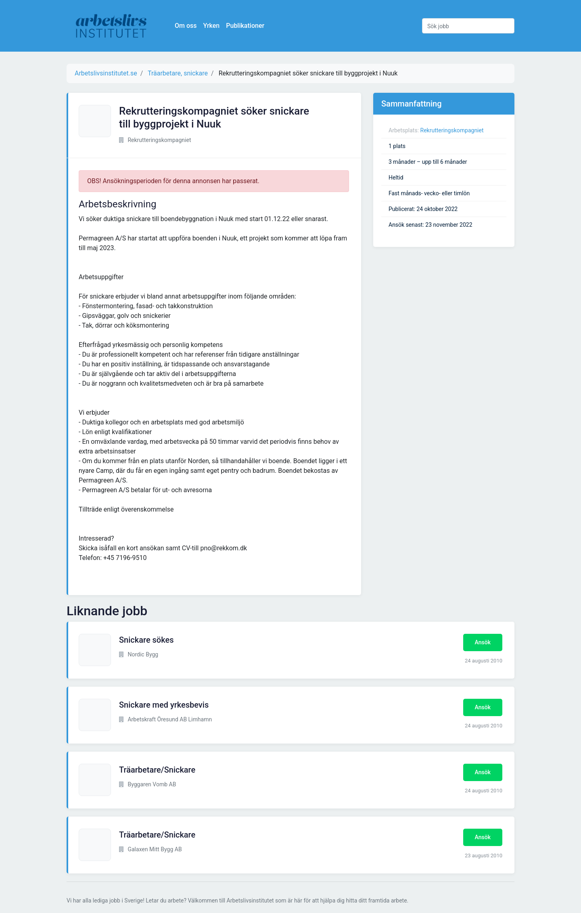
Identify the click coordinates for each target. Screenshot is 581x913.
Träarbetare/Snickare (157, 770)
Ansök (483, 642)
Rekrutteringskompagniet (452, 130)
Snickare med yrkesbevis (164, 705)
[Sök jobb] (468, 25)
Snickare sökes (146, 640)
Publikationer (245, 25)
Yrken (211, 25)
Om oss (185, 25)
